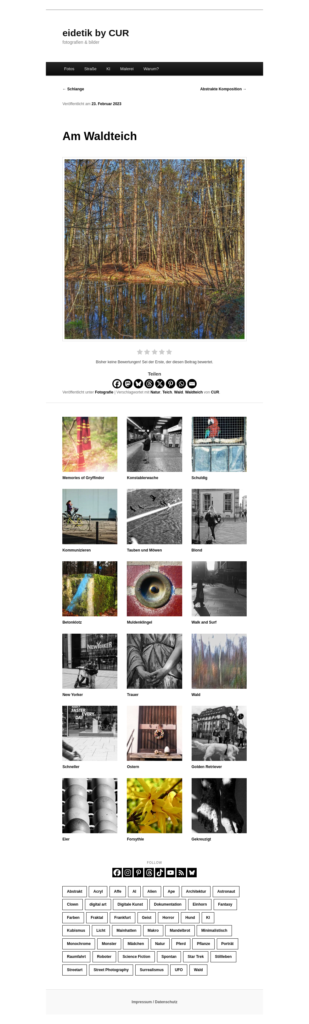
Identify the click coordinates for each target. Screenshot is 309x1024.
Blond (197, 550)
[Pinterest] (170, 383)
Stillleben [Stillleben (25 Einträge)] (223, 956)
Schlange (73, 89)
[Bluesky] (138, 383)
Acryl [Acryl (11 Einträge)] (98, 891)
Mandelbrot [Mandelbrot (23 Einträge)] (180, 930)
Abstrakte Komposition (223, 89)
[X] (160, 383)
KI (108, 68)
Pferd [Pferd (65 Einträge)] (181, 944)
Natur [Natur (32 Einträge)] (160, 944)
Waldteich (194, 392)
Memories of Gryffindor (83, 478)
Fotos (69, 68)
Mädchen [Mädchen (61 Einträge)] (136, 944)
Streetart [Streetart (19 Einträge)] (74, 970)
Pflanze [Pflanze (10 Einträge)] (203, 944)
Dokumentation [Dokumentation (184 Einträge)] (168, 904)
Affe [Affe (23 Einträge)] (117, 891)
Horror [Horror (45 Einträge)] (168, 917)
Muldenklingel (139, 622)
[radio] (140, 353)
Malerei (127, 68)
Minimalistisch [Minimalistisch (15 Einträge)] (214, 930)
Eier (66, 839)
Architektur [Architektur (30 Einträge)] (196, 891)
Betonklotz (71, 622)
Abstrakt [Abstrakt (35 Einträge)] (74, 891)
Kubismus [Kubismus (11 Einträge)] (76, 930)
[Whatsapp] (181, 383)
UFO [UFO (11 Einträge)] (179, 970)
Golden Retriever (207, 767)
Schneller (70, 767)
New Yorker (72, 695)
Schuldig (200, 478)
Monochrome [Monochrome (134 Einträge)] (79, 944)
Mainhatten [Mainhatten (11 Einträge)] (126, 930)
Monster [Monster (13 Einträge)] (109, 944)
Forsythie (135, 839)
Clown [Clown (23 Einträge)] (72, 904)
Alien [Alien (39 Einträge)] (151, 891)
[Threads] (149, 383)
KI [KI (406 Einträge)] (208, 917)
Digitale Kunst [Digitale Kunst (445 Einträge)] (130, 904)
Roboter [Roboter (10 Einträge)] (104, 956)
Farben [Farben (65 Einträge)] (73, 917)
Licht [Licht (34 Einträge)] (100, 930)
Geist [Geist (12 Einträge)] (146, 917)
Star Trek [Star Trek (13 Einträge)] (196, 956)
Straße (90, 68)
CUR (215, 392)
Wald (178, 392)
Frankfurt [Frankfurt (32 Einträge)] (122, 917)
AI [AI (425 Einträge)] (134, 891)
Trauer (132, 695)
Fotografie (104, 392)
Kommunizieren (76, 550)
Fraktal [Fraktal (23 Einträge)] (97, 917)
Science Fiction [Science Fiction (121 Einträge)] (136, 956)
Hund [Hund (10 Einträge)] (190, 917)
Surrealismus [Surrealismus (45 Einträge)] (152, 970)
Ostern (133, 767)
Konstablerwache (142, 478)
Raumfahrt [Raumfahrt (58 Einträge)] (76, 956)
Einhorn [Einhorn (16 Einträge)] (200, 904)
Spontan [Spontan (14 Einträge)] (169, 956)
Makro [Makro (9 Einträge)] (153, 930)
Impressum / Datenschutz (154, 1002)
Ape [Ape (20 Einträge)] (171, 891)
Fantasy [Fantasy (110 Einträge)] (225, 904)
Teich (167, 392)
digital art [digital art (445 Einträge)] (97, 904)
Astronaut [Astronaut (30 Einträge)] (226, 891)
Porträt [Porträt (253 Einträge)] (227, 944)
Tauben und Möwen (144, 550)
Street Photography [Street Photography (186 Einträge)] (111, 970)
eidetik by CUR (95, 33)
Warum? (151, 68)
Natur (155, 392)
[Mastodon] (127, 383)
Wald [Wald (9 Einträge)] (198, 970)
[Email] (192, 383)
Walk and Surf (204, 622)
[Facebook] (117, 383)
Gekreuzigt (201, 839)
